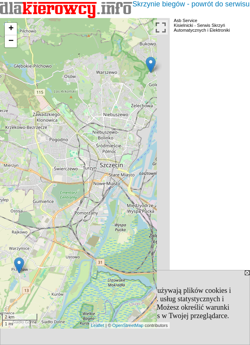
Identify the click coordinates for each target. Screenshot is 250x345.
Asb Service (185, 20)
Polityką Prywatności (122, 307)
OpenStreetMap (128, 325)
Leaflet (97, 325)
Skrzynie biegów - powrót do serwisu (191, 4)
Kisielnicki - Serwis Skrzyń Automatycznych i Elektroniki (202, 27)
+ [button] (11, 29)
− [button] (11, 41)
